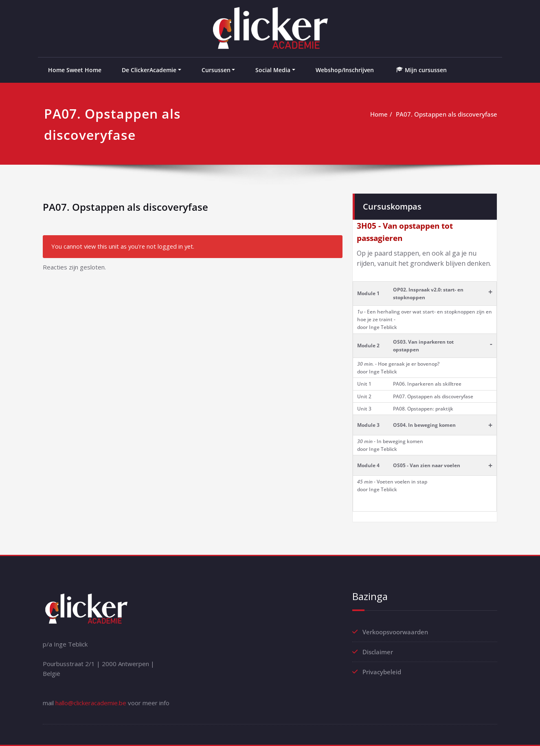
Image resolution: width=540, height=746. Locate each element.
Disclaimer (377, 652)
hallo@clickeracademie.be (90, 703)
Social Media (272, 70)
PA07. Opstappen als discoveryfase (446, 114)
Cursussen (216, 70)
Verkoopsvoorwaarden (395, 632)
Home (379, 114)
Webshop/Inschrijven (345, 70)
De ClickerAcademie (149, 70)
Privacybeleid (381, 672)
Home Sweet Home (74, 70)
